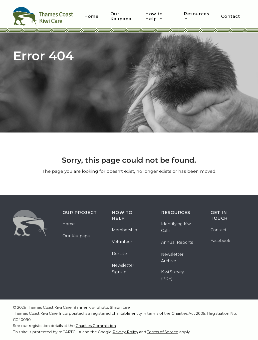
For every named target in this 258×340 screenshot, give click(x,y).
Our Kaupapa (76, 236)
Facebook (220, 240)
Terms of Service (162, 332)
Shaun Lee (120, 307)
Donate (119, 253)
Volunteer (122, 241)
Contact (219, 230)
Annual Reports (177, 242)
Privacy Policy (125, 332)
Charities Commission (96, 326)
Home (68, 224)
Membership (124, 230)
